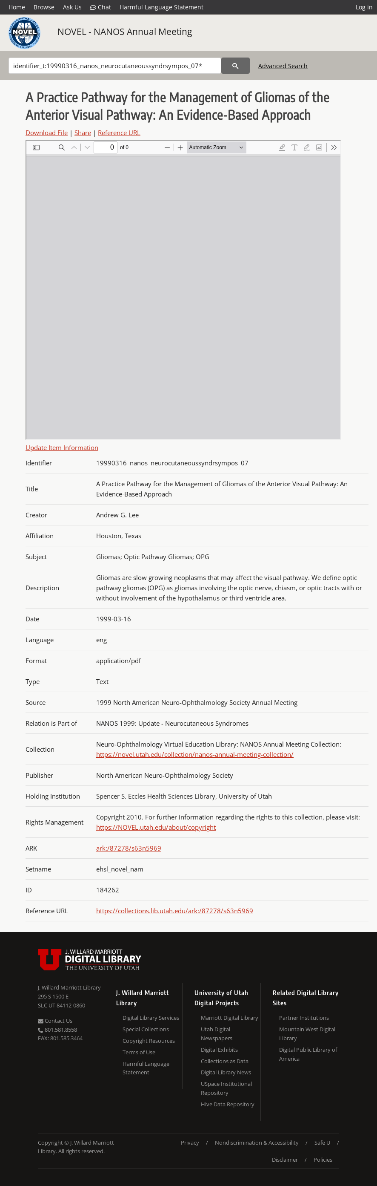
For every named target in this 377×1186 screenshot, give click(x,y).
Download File (47, 132)
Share (82, 132)
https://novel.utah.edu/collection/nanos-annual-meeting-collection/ (195, 754)
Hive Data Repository (227, 1104)
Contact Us (55, 1020)
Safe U (322, 1142)
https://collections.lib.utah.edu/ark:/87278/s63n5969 (174, 910)
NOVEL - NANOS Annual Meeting (124, 32)
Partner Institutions (304, 1018)
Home (17, 7)
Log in (364, 7)
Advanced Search (283, 66)
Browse (44, 7)
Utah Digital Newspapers (216, 1033)
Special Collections (146, 1029)
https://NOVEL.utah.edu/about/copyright (156, 827)
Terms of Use (139, 1052)
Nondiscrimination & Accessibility (257, 1142)
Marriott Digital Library (229, 1018)
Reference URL (119, 132)
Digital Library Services (151, 1018)
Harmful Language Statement (161, 7)
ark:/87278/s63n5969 (128, 848)
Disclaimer (285, 1159)
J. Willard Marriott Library (69, 987)
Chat (100, 7)
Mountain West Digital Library (307, 1033)
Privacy (190, 1142)
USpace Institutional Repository (226, 1088)
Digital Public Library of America (308, 1054)
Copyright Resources (149, 1041)
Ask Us (72, 7)
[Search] (115, 66)
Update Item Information (62, 447)
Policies (323, 1159)
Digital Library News (226, 1072)
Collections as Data (224, 1061)
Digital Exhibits (219, 1049)
